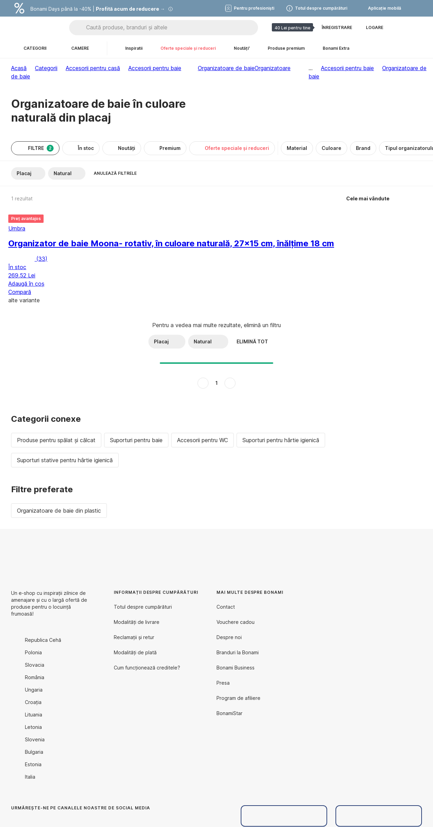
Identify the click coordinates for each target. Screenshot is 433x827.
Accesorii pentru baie (154, 68)
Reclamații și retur (134, 637)
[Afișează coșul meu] (416, 28)
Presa (223, 683)
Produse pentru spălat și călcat (56, 440)
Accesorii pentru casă (93, 68)
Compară (19, 291)
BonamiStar (229, 713)
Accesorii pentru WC (202, 440)
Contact (226, 607)
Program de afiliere (238, 698)
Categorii (46, 68)
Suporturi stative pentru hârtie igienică (65, 460)
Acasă (19, 68)
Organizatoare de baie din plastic (59, 510)
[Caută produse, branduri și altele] (172, 28)
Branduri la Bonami (238, 652)
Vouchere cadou (236, 622)
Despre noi (229, 637)
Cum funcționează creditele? (147, 668)
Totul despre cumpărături (143, 607)
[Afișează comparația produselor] (400, 28)
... (310, 68)
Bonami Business (236, 668)
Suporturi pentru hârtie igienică (280, 440)
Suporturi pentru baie (136, 440)
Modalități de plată (135, 652)
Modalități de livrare (136, 622)
